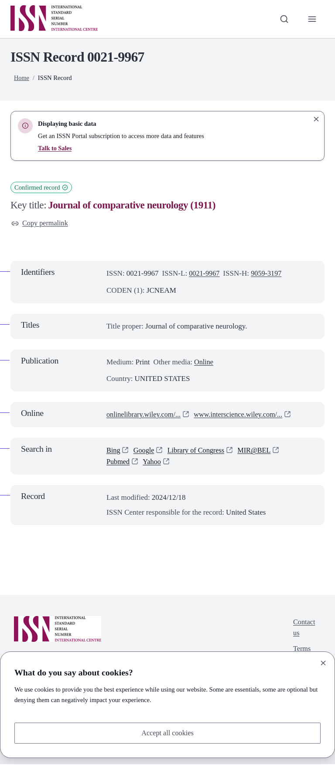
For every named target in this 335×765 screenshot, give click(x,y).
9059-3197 (269, 274)
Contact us (303, 629)
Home (22, 77)
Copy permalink (40, 223)
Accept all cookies (167, 732)
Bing (113, 451)
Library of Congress (199, 451)
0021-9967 (205, 274)
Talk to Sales (55, 148)
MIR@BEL (259, 451)
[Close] (323, 662)
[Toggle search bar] (283, 18)
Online (204, 362)
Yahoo (153, 462)
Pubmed (118, 462)
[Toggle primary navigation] (312, 18)
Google (145, 451)
